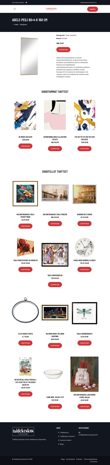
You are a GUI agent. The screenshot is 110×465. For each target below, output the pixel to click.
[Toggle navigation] (14, 9)
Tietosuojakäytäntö (90, 459)
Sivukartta (93, 462)
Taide (16, 25)
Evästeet (79, 459)
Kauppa (92, 9)
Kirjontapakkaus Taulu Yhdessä (55, 214)
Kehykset (23, 25)
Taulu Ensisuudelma (54, 275)
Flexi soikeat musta (25, 334)
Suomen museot (65, 440)
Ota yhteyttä (70, 459)
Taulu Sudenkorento (84, 334)
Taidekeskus (64, 432)
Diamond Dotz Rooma (84, 214)
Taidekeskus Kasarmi (67, 436)
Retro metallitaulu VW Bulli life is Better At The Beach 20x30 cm (25, 382)
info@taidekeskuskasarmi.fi (88, 2)
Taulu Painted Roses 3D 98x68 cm (25, 260)
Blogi (62, 444)
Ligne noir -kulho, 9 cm (55, 397)
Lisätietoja (63, 50)
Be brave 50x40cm (25, 137)
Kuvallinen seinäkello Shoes (84, 260)
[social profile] (26, 2)
